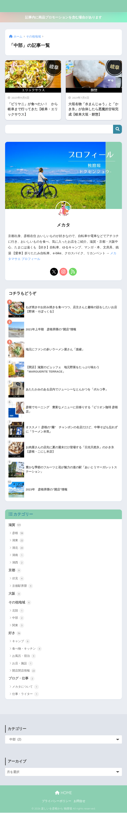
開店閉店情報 (24, 671)
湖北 (18, 547)
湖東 (18, 540)
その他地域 (19, 602)
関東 (18, 625)
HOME (63, 793)
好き (14, 633)
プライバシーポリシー (56, 801)
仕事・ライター (25, 694)
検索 (117, 129)
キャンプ (21, 641)
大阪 (14, 594)
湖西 (18, 562)
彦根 (18, 533)
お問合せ (79, 801)
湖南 (18, 555)
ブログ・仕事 (21, 678)
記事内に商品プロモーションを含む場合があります (63, 17)
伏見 (18, 578)
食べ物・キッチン (27, 649)
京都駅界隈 (22, 586)
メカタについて (25, 687)
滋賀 (14, 524)
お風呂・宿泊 (24, 656)
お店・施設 (22, 663)
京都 (14, 570)
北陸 (18, 611)
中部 (18, 618)
